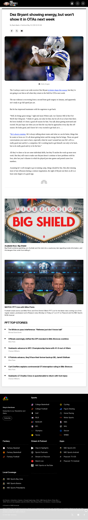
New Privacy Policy (36, 502)
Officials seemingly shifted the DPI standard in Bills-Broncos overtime (38, 339)
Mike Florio (11, 342)
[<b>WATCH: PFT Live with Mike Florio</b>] (44, 282)
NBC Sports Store (45, 500)
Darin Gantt (15, 25)
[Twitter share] (17, 31)
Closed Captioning (29, 500)
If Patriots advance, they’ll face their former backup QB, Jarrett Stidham (39, 357)
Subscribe (7, 418)
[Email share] (22, 31)
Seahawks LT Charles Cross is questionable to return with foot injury (37, 376)
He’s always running (18, 134)
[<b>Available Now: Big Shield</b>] (44, 221)
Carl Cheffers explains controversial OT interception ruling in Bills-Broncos (40, 367)
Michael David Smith (15, 332)
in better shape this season (57, 90)
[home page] (10, 3)
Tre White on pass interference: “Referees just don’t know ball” (35, 330)
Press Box (55, 500)
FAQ (37, 500)
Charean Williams (14, 351)
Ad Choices (6, 500)
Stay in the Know (9, 407)
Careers (20, 500)
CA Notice (47, 502)
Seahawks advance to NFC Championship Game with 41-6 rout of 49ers (39, 348)
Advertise (14, 500)
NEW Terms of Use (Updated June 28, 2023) (16, 502)
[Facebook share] (12, 31)
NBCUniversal (15, 505)
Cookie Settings (56, 502)
